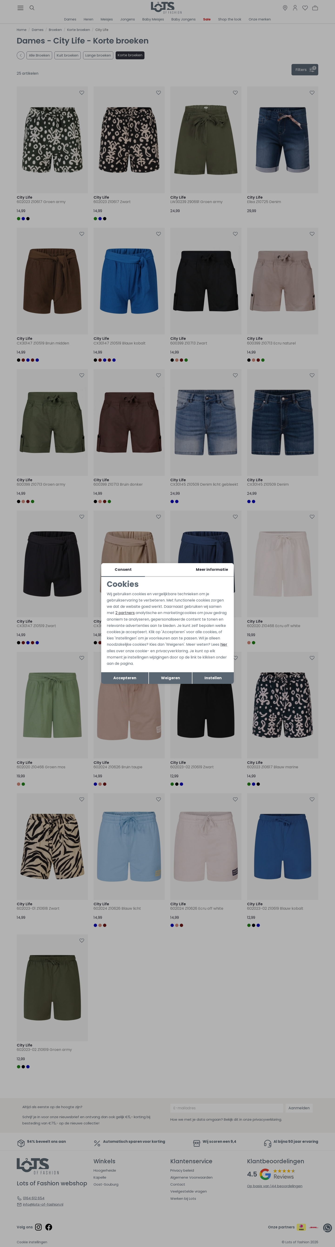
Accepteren (124, 678)
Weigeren (170, 678)
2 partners (125, 612)
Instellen (213, 678)
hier (223, 644)
